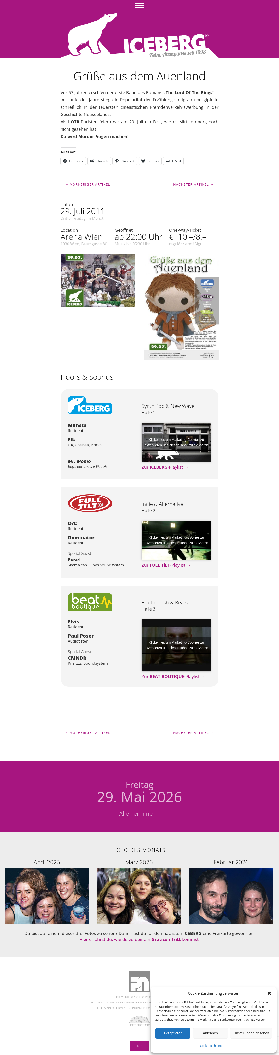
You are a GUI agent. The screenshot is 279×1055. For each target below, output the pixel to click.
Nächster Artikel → (193, 184)
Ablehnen (210, 1033)
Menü (139, 6)
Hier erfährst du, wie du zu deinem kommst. (139, 939)
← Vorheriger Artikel (87, 184)
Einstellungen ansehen (251, 1033)
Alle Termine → (139, 813)
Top (139, 1046)
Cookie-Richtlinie (211, 1046)
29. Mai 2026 (139, 793)
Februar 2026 (231, 862)
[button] (269, 993)
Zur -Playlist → (165, 467)
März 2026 (139, 862)
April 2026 (47, 862)
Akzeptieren (172, 1033)
